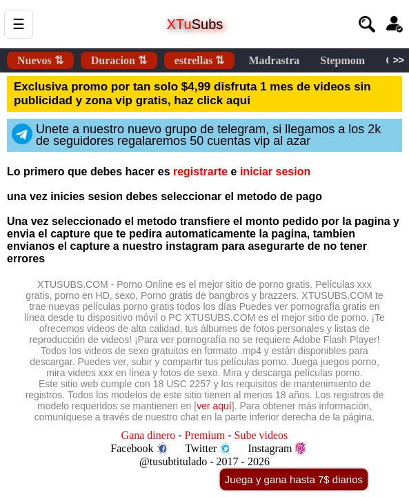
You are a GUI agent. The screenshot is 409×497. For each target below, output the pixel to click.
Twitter (207, 449)
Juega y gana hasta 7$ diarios (294, 479)
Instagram (277, 449)
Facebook (138, 449)
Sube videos (261, 435)
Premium (205, 435)
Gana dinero (148, 435)
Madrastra (273, 60)
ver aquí (214, 405)
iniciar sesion (275, 171)
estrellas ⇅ (199, 60)
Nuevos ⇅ (40, 60)
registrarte (200, 171)
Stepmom (342, 60)
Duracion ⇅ (119, 60)
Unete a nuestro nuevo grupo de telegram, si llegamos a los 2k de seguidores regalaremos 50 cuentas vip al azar (196, 135)
